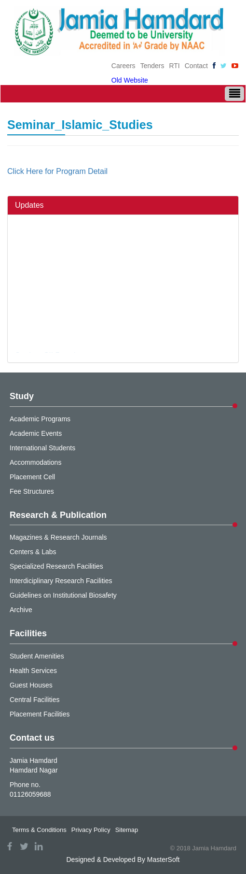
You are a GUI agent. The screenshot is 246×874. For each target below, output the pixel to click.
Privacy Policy (90, 829)
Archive (21, 610)
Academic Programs (40, 419)
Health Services (33, 670)
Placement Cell (32, 477)
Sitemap (126, 829)
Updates (29, 205)
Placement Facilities (40, 714)
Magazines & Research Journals (58, 537)
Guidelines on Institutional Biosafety (63, 595)
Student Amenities (37, 656)
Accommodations (35, 462)
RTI (174, 66)
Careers (123, 66)
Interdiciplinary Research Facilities (61, 581)
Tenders (152, 66)
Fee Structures (32, 491)
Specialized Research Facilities (56, 566)
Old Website (129, 80)
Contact (196, 66)
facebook (9, 846)
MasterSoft (163, 859)
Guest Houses (31, 685)
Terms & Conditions (39, 829)
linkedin (38, 846)
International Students (42, 448)
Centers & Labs (33, 552)
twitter (24, 846)
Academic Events (36, 433)
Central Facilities (34, 699)
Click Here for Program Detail (57, 171)
